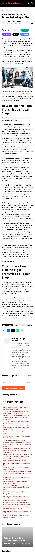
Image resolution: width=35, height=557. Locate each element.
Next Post (29, 382)
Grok (15, 34)
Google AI (25, 34)
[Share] (31, 22)
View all (29, 375)
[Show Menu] (3, 3)
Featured (29, 325)
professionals (23, 247)
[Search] (32, 3)
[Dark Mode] (28, 3)
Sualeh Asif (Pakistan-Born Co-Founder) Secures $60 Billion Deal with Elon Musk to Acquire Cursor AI (17, 473)
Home (4, 11)
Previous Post (7, 382)
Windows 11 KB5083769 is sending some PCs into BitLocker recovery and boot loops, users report (16, 487)
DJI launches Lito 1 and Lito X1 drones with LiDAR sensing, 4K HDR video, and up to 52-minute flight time (16, 427)
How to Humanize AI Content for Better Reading (17, 504)
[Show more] (22, 330)
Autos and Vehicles (13, 11)
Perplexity (7, 34)
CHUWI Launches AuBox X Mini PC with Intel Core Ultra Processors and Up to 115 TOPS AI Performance (16, 417)
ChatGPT (25, 30)
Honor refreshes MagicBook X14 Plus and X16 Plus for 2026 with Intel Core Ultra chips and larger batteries (16, 450)
